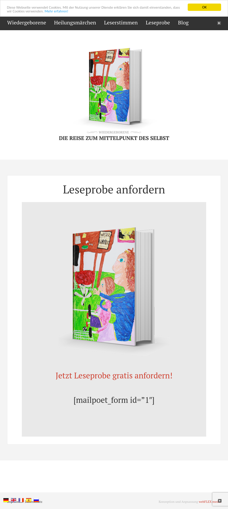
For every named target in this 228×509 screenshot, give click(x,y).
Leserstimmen (121, 22)
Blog (183, 22)
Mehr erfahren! (56, 11)
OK (204, 7)
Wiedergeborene (26, 22)
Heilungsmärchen (75, 22)
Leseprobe (158, 22)
